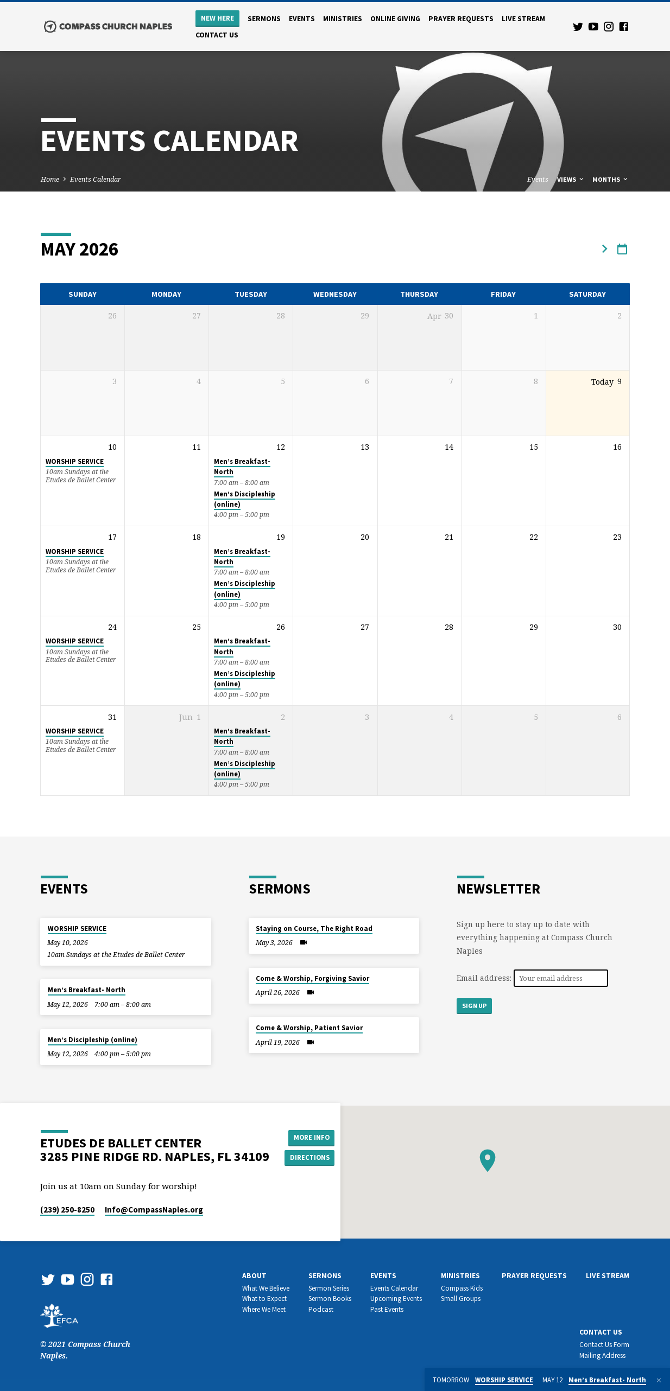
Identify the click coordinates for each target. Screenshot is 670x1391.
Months (610, 179)
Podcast (320, 1309)
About (254, 1275)
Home (50, 179)
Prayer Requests (461, 18)
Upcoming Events (396, 1298)
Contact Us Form (604, 1344)
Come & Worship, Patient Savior (309, 1027)
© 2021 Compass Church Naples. (85, 1338)
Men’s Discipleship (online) (92, 1039)
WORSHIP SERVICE (75, 461)
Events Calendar (95, 179)
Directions (312, 1158)
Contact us (216, 35)
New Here (217, 18)
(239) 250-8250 (67, 1209)
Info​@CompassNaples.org (154, 1209)
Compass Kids (462, 1288)
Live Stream (523, 18)
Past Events (386, 1309)
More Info (312, 1136)
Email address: (485, 978)
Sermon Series (328, 1288)
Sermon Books (329, 1298)
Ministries (342, 18)
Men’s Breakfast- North (86, 989)
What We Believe (265, 1288)
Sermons (264, 18)
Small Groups (461, 1298)
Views (571, 179)
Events (302, 18)
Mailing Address (602, 1355)
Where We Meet (264, 1309)
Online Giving (395, 18)
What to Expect (264, 1298)
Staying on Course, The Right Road (314, 928)
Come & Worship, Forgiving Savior (312, 978)
